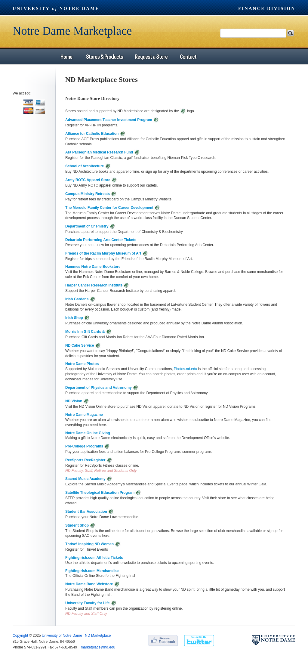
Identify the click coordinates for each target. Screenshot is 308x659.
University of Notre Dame (62, 635)
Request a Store (150, 56)
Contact (188, 56)
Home (66, 56)
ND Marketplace (98, 635)
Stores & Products (104, 56)
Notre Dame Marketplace (72, 31)
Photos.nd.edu (185, 369)
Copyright (20, 635)
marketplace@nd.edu (98, 647)
